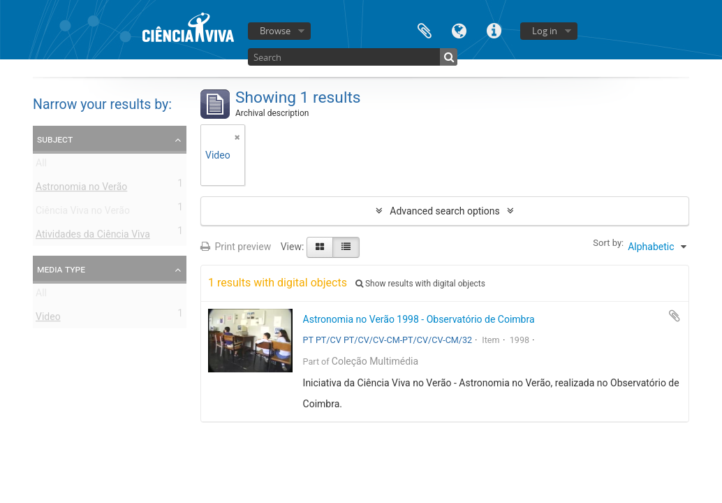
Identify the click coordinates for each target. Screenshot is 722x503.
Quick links (494, 29)
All (41, 165)
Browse (275, 30)
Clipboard (424, 29)
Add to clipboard (675, 316)
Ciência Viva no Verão (83, 213)
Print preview (235, 246)
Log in (544, 30)
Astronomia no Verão (81, 189)
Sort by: (608, 243)
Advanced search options (444, 211)
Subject (55, 139)
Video (48, 319)
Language (459, 29)
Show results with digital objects (420, 284)
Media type (61, 269)
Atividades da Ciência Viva (93, 236)
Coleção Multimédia (375, 361)
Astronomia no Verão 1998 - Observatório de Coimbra (419, 319)
